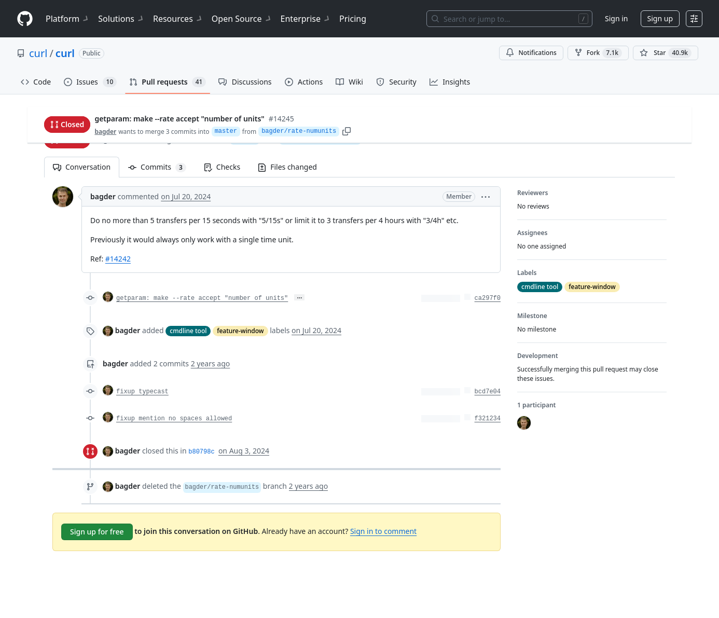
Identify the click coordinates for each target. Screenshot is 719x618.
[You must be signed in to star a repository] (665, 53)
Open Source (242, 18)
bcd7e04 (488, 391)
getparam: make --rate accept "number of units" (202, 298)
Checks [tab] (222, 167)
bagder (107, 139)
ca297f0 (488, 298)
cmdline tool (188, 330)
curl (38, 53)
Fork (598, 53)
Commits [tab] (161, 166)
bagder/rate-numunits (320, 139)
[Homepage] (25, 19)
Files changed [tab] (287, 167)
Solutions (121, 18)
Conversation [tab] (81, 167)
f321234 (488, 418)
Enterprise (306, 18)
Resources (178, 18)
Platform (68, 18)
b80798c (201, 452)
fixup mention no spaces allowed (174, 418)
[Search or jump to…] (509, 18)
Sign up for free (97, 532)
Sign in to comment (383, 531)
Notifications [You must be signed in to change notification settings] (531, 52)
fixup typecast (142, 391)
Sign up (660, 18)
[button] (485, 196)
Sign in (616, 18)
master (244, 139)
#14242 (118, 259)
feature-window (240, 330)
